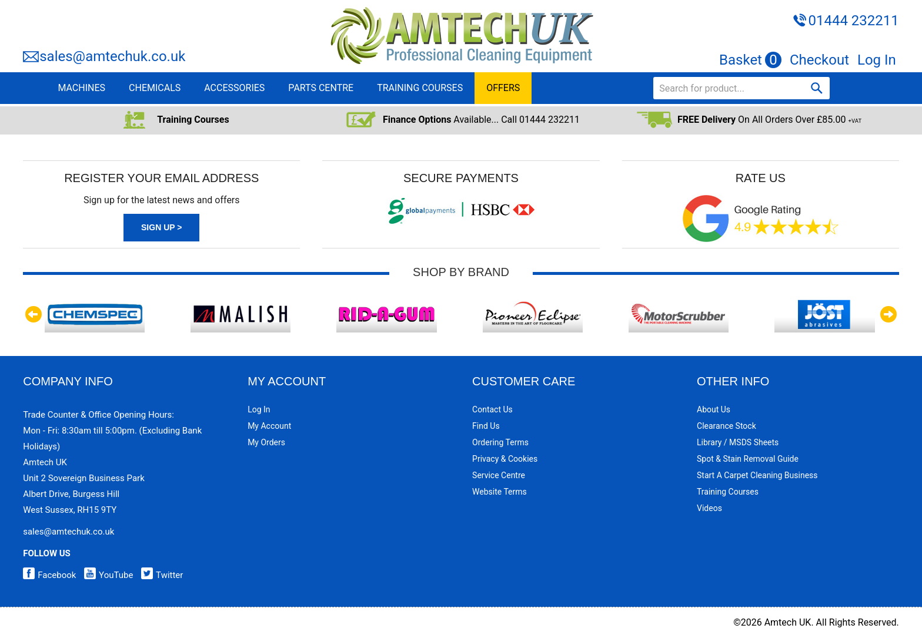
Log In (876, 60)
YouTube (105, 575)
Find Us (486, 426)
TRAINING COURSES (420, 87)
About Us (713, 409)
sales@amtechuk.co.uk (112, 56)
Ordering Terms (500, 442)
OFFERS (503, 87)
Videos (709, 508)
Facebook (49, 575)
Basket (750, 60)
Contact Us (492, 409)
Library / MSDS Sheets (738, 442)
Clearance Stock (726, 426)
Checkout (819, 60)
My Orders (266, 442)
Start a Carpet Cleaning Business (757, 475)
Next (887, 314)
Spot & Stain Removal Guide (748, 458)
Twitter (159, 575)
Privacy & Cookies (504, 458)
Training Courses (728, 491)
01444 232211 (853, 20)
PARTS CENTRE (320, 87)
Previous (34, 314)
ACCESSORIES (234, 87)
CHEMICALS (155, 87)
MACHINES (81, 87)
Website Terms (499, 491)
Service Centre (498, 475)
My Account (269, 426)
